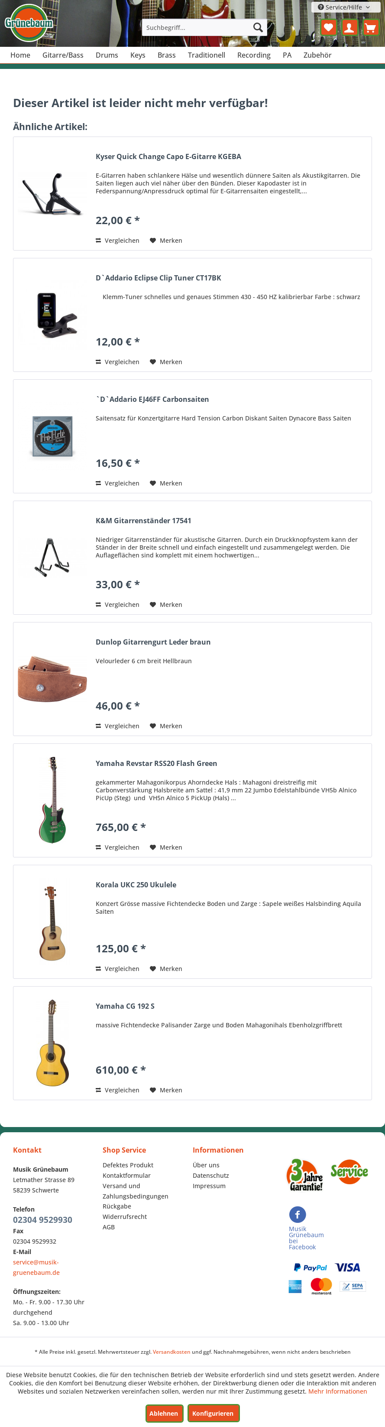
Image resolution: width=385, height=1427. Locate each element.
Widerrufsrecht (125, 1216)
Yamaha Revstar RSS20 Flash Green (156, 763)
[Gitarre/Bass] (63, 55)
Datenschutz (211, 1175)
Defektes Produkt (128, 1165)
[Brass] (167, 55)
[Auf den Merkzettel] (166, 240)
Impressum (209, 1186)
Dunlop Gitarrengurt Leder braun (153, 642)
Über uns (206, 1165)
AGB (109, 1227)
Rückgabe (117, 1206)
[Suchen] (258, 27)
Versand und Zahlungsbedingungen (135, 1191)
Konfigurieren (212, 1413)
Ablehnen (163, 1413)
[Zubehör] (318, 55)
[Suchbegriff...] (204, 27)
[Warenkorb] (371, 27)
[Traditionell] (206, 55)
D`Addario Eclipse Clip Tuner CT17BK (158, 278)
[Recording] (254, 55)
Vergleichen (117, 240)
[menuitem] (204, 27)
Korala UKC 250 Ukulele (136, 884)
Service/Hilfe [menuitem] (341, 7)
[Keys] (138, 55)
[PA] (287, 55)
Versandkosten (172, 1351)
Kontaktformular (127, 1175)
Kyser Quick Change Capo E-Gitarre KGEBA (168, 156)
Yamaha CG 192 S (125, 1006)
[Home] (20, 55)
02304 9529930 (42, 1219)
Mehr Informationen (337, 1391)
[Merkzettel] (328, 27)
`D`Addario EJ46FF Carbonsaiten (152, 399)
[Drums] (107, 55)
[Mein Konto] (350, 27)
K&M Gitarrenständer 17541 (143, 520)
